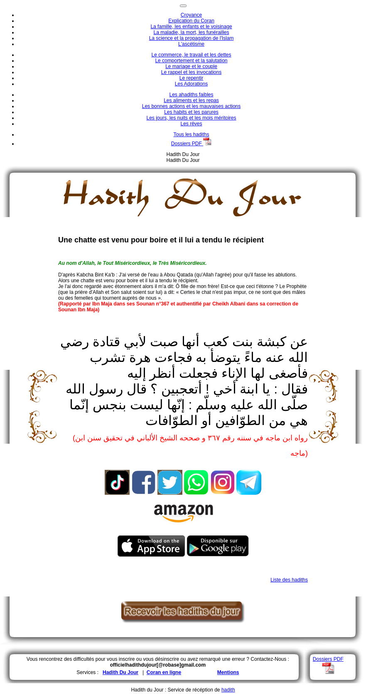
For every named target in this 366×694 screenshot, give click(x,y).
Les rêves (191, 124)
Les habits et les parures (191, 112)
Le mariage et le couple (191, 66)
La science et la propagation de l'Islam (191, 38)
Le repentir (191, 78)
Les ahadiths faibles (191, 95)
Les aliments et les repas (191, 100)
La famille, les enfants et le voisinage (191, 26)
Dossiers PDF (191, 144)
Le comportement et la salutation (191, 61)
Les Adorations (191, 84)
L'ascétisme (191, 44)
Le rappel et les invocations (191, 72)
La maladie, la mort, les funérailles (191, 32)
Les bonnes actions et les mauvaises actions (191, 106)
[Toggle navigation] (183, 6)
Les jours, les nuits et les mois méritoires (191, 118)
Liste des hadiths (289, 580)
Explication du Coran (191, 21)
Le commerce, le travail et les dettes (191, 55)
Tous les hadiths (191, 134)
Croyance (191, 15)
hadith (228, 690)
